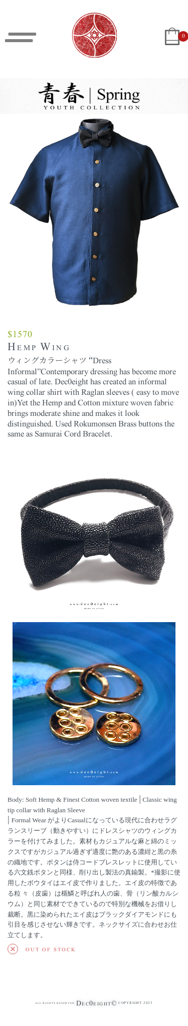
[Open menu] (20, 37)
